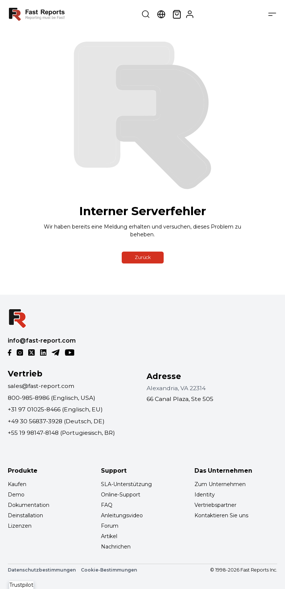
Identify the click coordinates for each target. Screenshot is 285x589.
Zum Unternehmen (220, 484)
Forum (109, 525)
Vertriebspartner (215, 505)
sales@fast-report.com (41, 385)
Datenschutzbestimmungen (42, 570)
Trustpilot (21, 585)
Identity (204, 494)
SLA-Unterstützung (126, 484)
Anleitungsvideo (122, 515)
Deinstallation (25, 515)
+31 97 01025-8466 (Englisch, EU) (55, 409)
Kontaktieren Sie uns (221, 515)
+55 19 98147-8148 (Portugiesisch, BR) (61, 432)
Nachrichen (116, 546)
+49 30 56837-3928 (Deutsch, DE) (56, 421)
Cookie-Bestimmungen (109, 570)
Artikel (109, 536)
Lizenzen (20, 525)
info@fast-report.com (42, 340)
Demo (16, 494)
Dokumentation (28, 505)
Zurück (143, 257)
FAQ (106, 505)
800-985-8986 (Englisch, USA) (51, 397)
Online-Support (120, 494)
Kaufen (17, 484)
